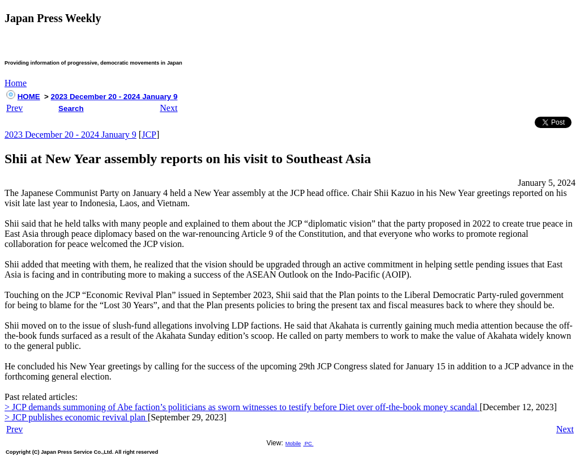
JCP (149, 134)
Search (70, 108)
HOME (29, 96)
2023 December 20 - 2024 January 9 (114, 96)
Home (16, 83)
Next (168, 108)
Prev (14, 108)
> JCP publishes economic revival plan (76, 417)
